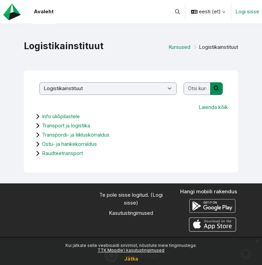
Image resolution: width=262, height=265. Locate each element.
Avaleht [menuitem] (44, 11)
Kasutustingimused (131, 213)
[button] (178, 12)
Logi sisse (247, 11)
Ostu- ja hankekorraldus (69, 144)
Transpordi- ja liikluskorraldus (76, 134)
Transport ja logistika (66, 125)
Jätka (131, 259)
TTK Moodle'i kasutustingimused (131, 250)
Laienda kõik (213, 107)
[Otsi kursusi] (197, 88)
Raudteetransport (62, 153)
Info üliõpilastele (61, 116)
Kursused (179, 47)
